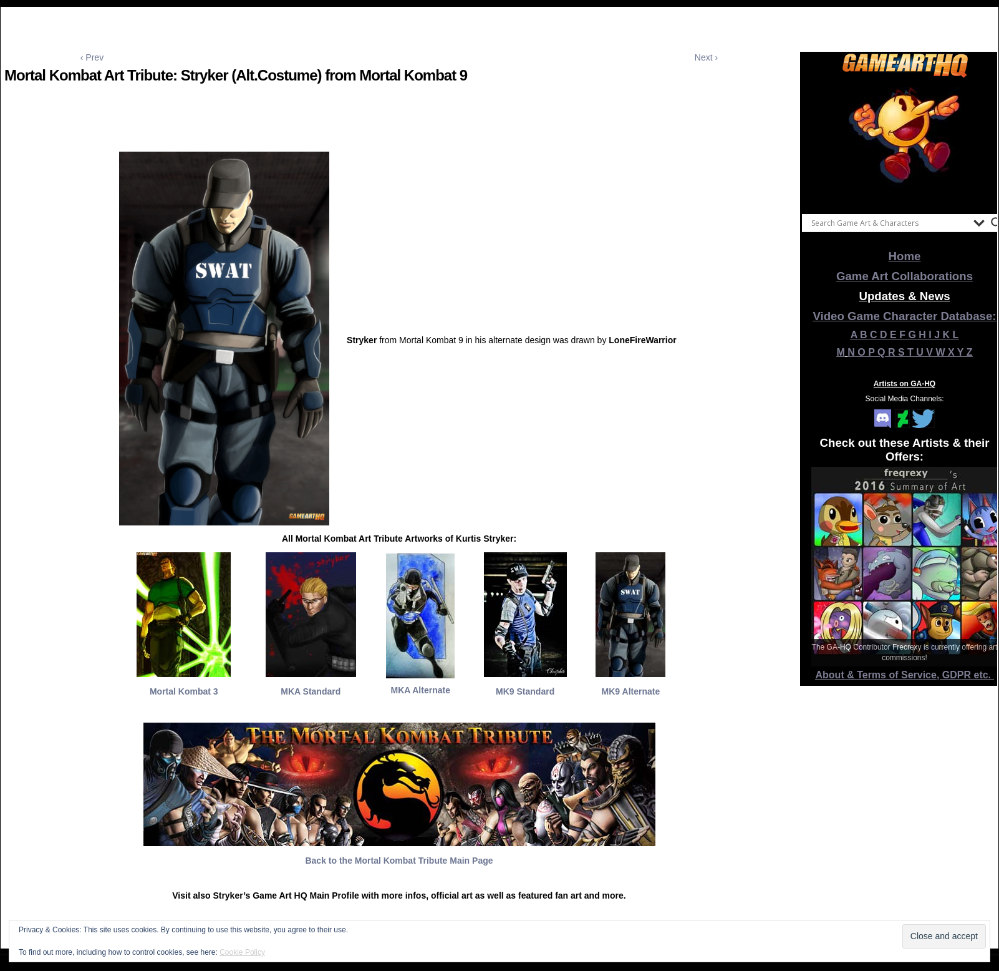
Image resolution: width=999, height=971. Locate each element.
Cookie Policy (242, 952)
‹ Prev (92, 57)
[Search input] (889, 223)
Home (905, 256)
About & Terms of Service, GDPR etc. (905, 675)
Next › (706, 57)
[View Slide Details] (905, 143)
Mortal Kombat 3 (184, 691)
